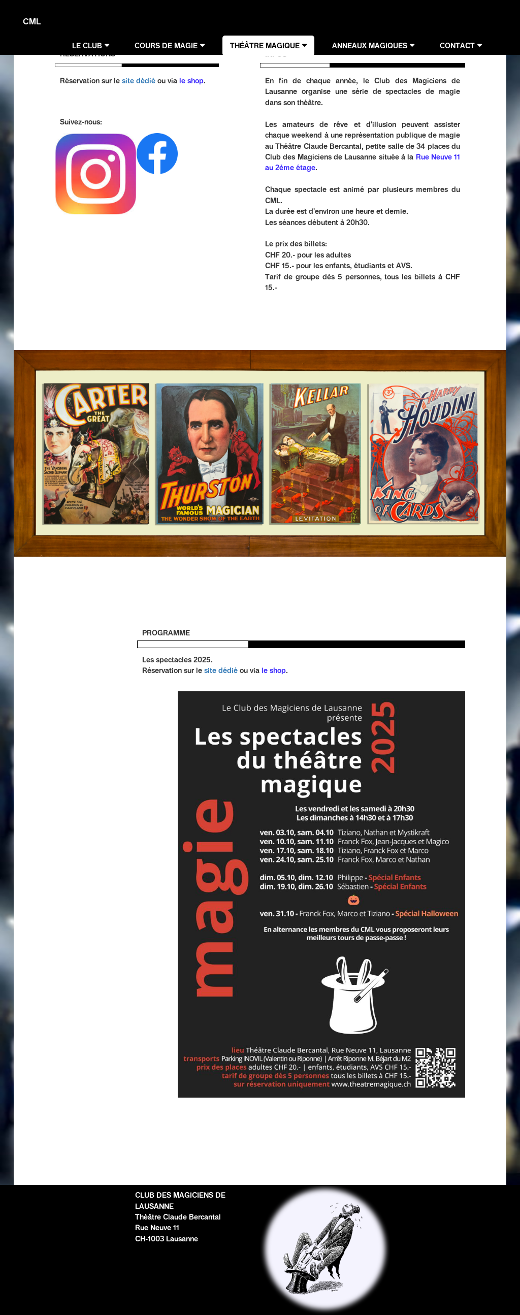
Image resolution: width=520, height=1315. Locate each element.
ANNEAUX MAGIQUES (369, 45)
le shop (191, 80)
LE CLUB (87, 45)
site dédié (138, 80)
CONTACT (457, 45)
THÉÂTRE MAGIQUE (265, 45)
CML (32, 21)
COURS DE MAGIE (166, 45)
